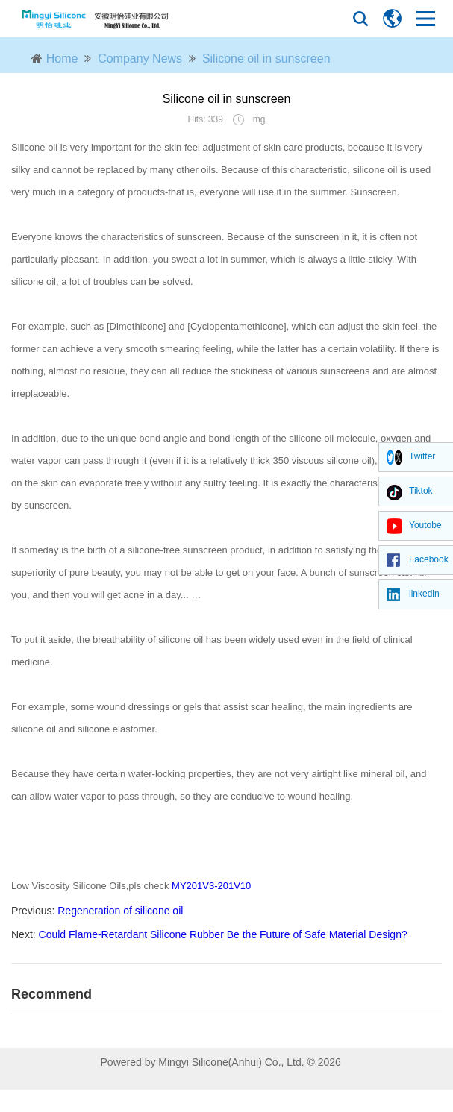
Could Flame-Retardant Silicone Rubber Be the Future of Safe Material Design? (223, 934)
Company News (140, 58)
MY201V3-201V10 (211, 885)
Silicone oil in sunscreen (266, 58)
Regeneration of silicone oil (120, 911)
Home (62, 58)
